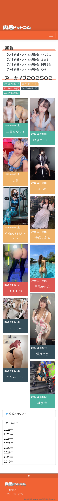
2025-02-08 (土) (11, 84)
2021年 (8, 452)
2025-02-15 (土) (29, 84)
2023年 (8, 443)
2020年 (8, 457)
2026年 (8, 429)
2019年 (8, 461)
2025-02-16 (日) (11, 88)
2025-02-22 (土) (29, 88)
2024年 (8, 438)
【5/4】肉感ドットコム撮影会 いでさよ (28, 54)
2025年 (8, 434)
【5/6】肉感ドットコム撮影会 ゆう (25, 69)
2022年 (8, 447)
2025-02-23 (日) (11, 93)
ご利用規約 (11, 490)
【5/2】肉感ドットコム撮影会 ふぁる (27, 59)
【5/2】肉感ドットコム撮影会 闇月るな (28, 64)
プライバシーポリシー (16, 494)
